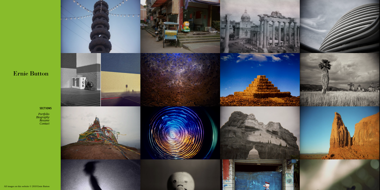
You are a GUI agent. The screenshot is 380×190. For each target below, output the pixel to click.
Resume (44, 120)
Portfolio (43, 114)
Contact (44, 123)
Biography (42, 117)
